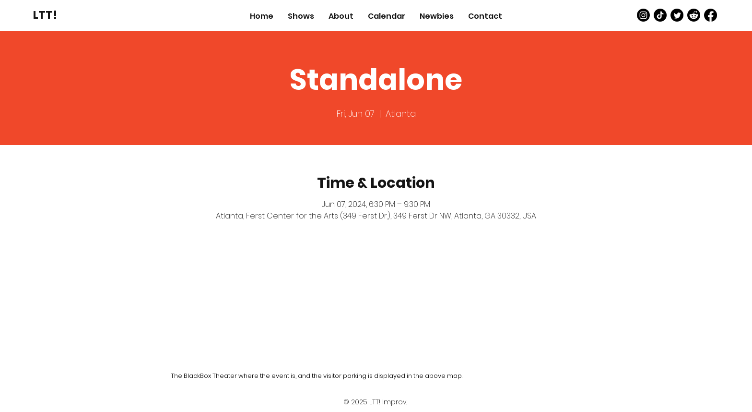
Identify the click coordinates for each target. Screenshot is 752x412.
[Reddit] (693, 15)
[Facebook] (710, 15)
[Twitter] (676, 15)
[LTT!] (45, 15)
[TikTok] (660, 15)
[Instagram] (643, 15)
